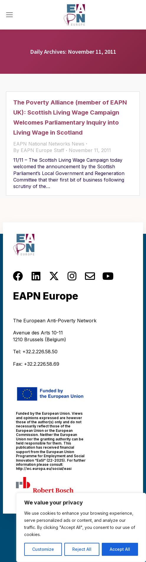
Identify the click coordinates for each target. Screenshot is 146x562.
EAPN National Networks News (48, 144)
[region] (81, 527)
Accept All (120, 549)
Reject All (81, 549)
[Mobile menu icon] (9, 14)
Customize (43, 549)
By (38, 150)
